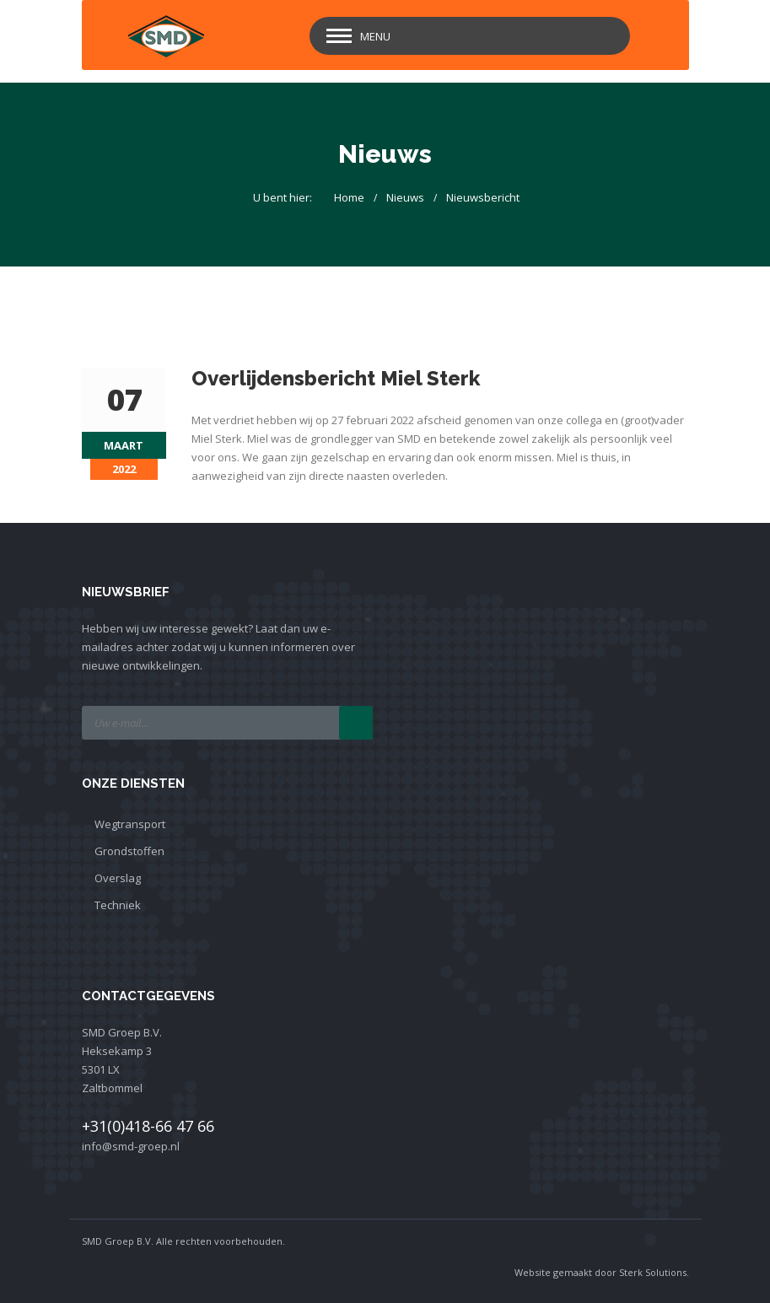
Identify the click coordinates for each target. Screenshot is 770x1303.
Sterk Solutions (653, 1272)
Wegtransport (129, 824)
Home (349, 197)
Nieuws (405, 197)
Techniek (117, 905)
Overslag (117, 878)
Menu (375, 36)
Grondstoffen (129, 851)
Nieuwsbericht (483, 197)
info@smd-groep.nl (131, 1146)
